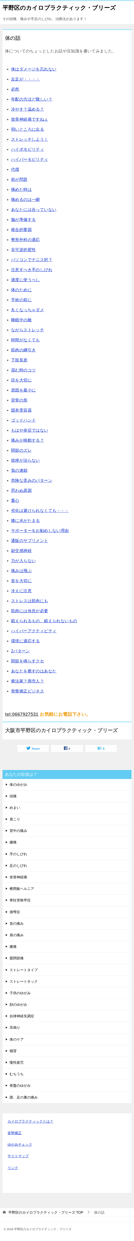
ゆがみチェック (20, 1144)
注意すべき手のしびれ (31, 270)
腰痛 (13, 842)
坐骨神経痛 (18, 877)
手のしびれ (18, 854)
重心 (15, 500)
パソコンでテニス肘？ (31, 260)
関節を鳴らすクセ (27, 661)
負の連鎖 (19, 470)
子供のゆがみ (20, 993)
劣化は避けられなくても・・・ (40, 510)
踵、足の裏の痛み (24, 1097)
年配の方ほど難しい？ (31, 99)
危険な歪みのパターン (31, 480)
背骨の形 (19, 400)
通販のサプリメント (29, 540)
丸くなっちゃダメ (27, 310)
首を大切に (21, 581)
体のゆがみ (18, 785)
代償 (15, 169)
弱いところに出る (27, 129)
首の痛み (17, 923)
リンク (13, 1168)
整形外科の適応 (25, 240)
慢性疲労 (17, 1062)
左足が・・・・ (25, 79)
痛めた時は (21, 189)
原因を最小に (23, 390)
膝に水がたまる (25, 520)
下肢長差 (19, 360)
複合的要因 (21, 229)
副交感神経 (21, 551)
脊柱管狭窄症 (20, 900)
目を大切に (21, 380)
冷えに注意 (21, 591)
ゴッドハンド (23, 420)
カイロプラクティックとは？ (30, 1121)
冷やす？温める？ (27, 109)
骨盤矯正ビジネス (27, 691)
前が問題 (19, 179)
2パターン (20, 651)
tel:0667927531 (21, 714)
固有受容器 (21, 410)
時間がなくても (25, 340)
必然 (15, 89)
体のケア (17, 1039)
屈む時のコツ (23, 370)
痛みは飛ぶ (21, 571)
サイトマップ (18, 1156)
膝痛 (13, 947)
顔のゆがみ (18, 1004)
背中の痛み (18, 831)
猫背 (13, 1051)
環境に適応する (25, 641)
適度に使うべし (25, 280)
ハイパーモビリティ (29, 159)
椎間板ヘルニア (22, 889)
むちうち (17, 1074)
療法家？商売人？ (27, 681)
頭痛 (13, 796)
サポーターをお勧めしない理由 (40, 530)
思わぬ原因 (21, 490)
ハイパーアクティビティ (33, 631)
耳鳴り (15, 1028)
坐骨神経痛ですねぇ (29, 119)
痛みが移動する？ (27, 440)
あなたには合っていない (33, 209)
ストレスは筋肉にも (29, 601)
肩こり (15, 819)
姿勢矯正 (15, 1133)
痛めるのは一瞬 (25, 199)
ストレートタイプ (24, 970)
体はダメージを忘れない (33, 69)
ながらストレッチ (27, 330)
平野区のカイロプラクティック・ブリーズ (59, 7)
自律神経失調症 (22, 1016)
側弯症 (15, 912)
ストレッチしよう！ (29, 139)
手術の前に (21, 300)
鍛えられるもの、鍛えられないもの (44, 621)
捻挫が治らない (25, 460)
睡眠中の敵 (21, 320)
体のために (21, 290)
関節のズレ (21, 450)
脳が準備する (23, 219)
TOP (45, 1212)
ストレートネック (24, 981)
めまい (15, 808)
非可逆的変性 (23, 250)
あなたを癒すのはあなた (33, 671)
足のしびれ (18, 866)
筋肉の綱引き (23, 350)
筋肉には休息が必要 (29, 611)
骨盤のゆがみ (20, 1085)
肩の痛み (17, 935)
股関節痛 (17, 958)
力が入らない (23, 561)
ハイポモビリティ (27, 149)
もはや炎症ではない (29, 430)
